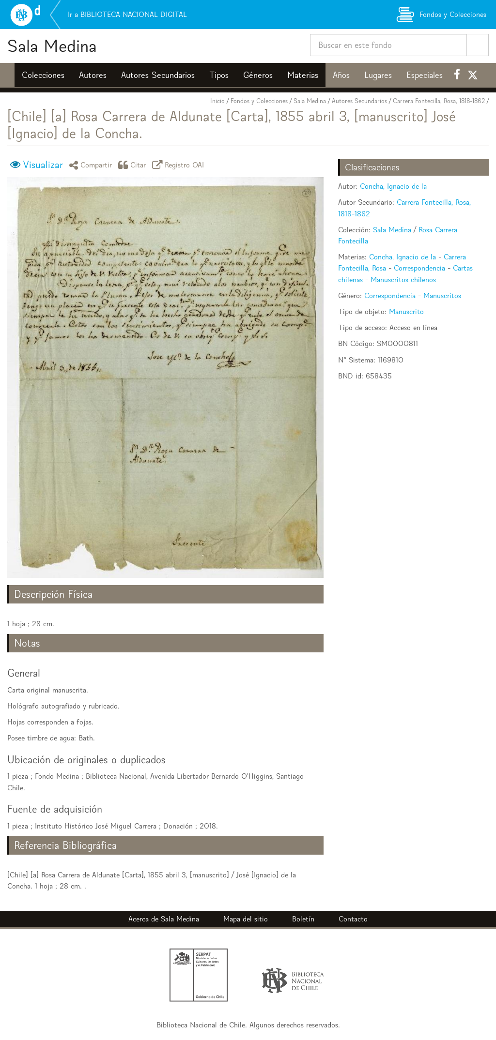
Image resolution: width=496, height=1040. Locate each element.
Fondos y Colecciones (259, 101)
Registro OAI (179, 165)
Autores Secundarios (158, 75)
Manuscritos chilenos (403, 279)
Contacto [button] (353, 918)
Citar (133, 165)
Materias (302, 75)
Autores (93, 75)
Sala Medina (52, 46)
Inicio (217, 101)
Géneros (258, 75)
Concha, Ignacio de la (393, 186)
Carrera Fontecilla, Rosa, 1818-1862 (439, 101)
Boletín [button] (303, 918)
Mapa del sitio (245, 918)
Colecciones (43, 75)
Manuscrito (406, 311)
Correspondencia (419, 267)
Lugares (378, 75)
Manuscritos (442, 295)
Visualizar (43, 164)
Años (341, 75)
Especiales (424, 75)
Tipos (219, 75)
